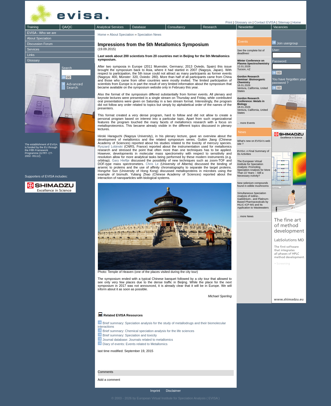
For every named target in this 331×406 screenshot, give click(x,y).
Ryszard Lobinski (110, 146)
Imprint (155, 390)
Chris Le (152, 164)
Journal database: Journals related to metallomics (138, 339)
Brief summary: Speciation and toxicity (130, 335)
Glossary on (244, 22)
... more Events (246, 123)
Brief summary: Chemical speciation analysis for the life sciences (148, 331)
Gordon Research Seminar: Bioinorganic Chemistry (251, 79)
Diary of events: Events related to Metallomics (135, 344)
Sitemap (284, 22)
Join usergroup (285, 43)
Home (296, 22)
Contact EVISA (265, 22)
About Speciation (122, 34)
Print (229, 22)
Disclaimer (173, 390)
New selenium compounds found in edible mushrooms (253, 184)
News (242, 132)
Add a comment (109, 379)
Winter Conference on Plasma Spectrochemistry (253, 62)
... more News (245, 216)
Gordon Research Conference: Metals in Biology (251, 101)
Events (243, 41)
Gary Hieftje (120, 160)
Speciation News (149, 34)
